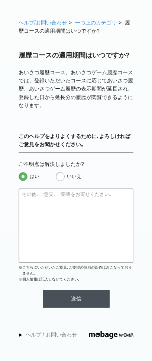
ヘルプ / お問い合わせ (51, 335)
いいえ (74, 176)
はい (34, 176)
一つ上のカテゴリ (96, 23)
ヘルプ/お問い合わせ (43, 23)
